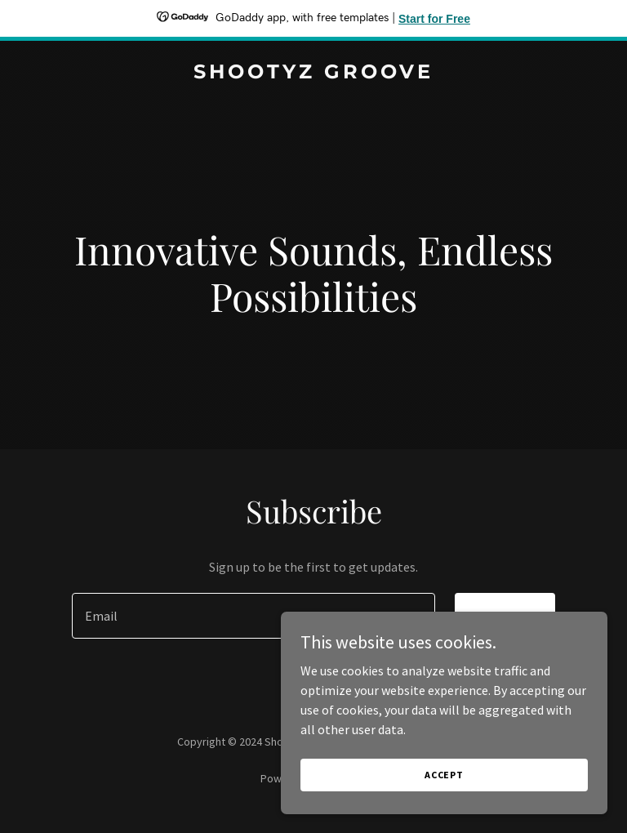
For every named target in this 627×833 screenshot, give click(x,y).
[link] (313, 73)
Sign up (505, 615)
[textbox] (253, 616)
